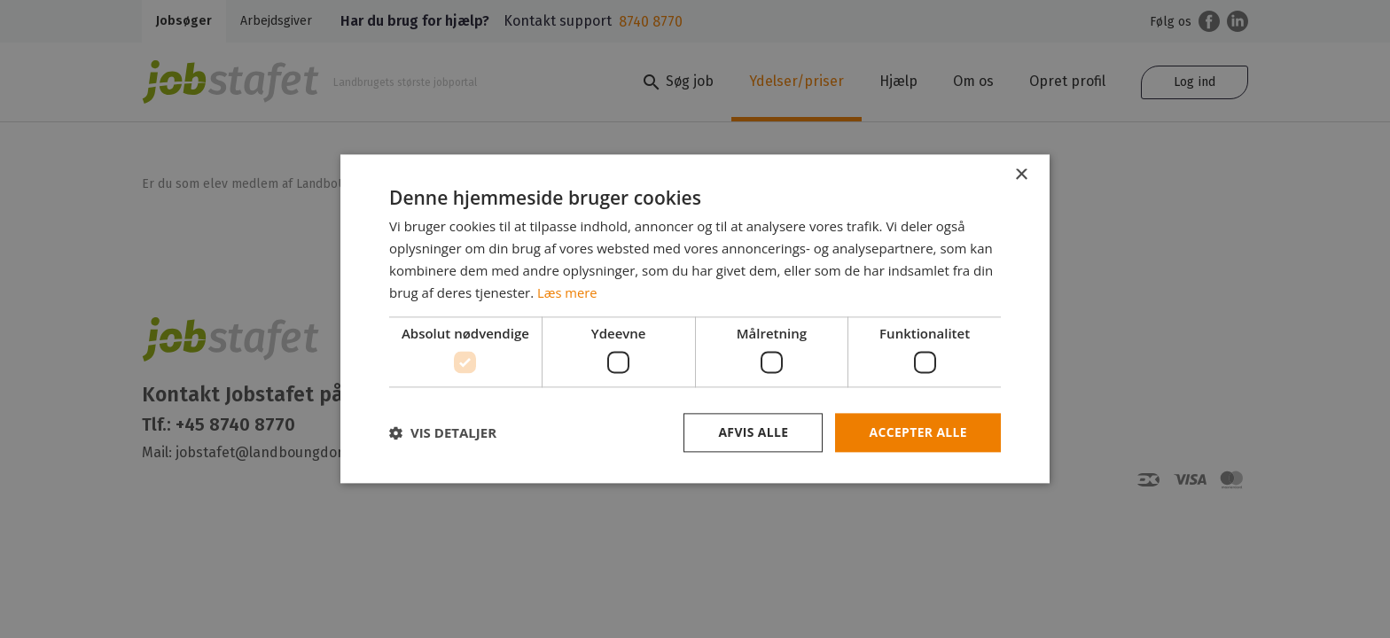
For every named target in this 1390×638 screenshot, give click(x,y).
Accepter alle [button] (918, 432)
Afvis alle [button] (752, 432)
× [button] (1020, 175)
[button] (442, 432)
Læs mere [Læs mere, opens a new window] (567, 292)
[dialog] (695, 319)
